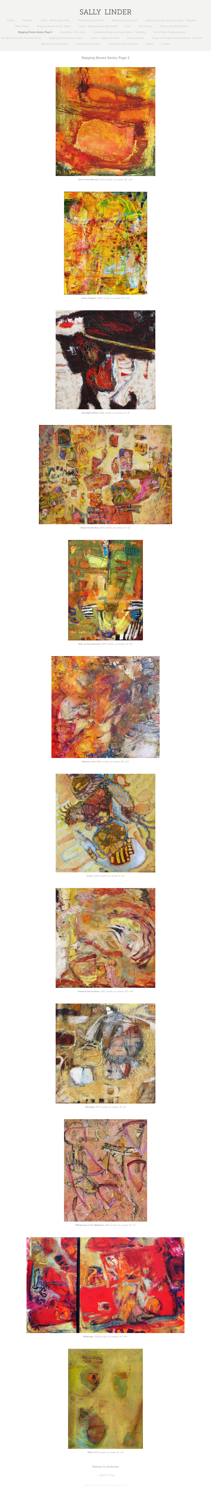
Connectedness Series (88, 44)
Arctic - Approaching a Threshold (98, 26)
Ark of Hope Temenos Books (170, 32)
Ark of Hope (145, 26)
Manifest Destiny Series (54, 44)
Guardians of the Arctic (73, 32)
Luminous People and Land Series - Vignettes (120, 32)
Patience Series (135, 38)
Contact (165, 44)
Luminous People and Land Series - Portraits (177, 38)
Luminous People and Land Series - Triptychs (171, 20)
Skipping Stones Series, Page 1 (54, 26)
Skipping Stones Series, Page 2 (35, 32)
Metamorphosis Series (124, 20)
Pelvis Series (22, 26)
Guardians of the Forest (91, 20)
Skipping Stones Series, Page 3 (66, 38)
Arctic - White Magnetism (55, 20)
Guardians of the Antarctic (123, 44)
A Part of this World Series (174, 26)
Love (127, 26)
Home (10, 20)
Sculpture (27, 20)
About (149, 44)
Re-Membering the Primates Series (21, 38)
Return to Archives (105, 1466)
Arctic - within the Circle (105, 38)
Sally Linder (106, 12)
